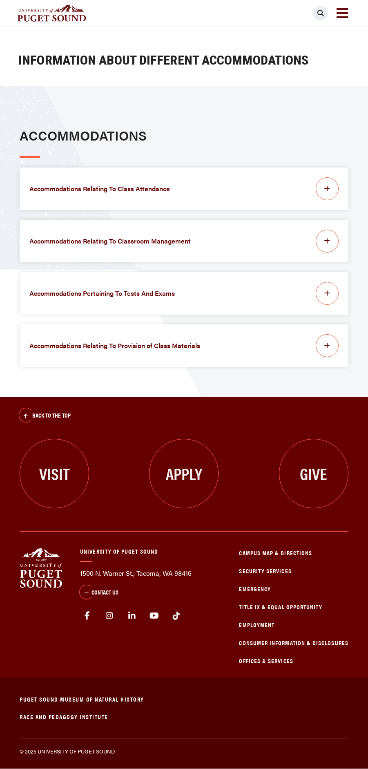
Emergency (255, 588)
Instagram (110, 616)
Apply (184, 473)
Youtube (154, 616)
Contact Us (98, 592)
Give (313, 473)
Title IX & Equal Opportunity (280, 606)
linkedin (132, 616)
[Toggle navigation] (342, 13)
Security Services (265, 570)
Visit (54, 473)
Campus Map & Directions (275, 552)
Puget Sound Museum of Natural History (82, 699)
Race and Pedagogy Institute (64, 716)
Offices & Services (266, 660)
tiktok (177, 616)
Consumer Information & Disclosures (293, 642)
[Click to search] (320, 13)
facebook (87, 616)
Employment (256, 624)
